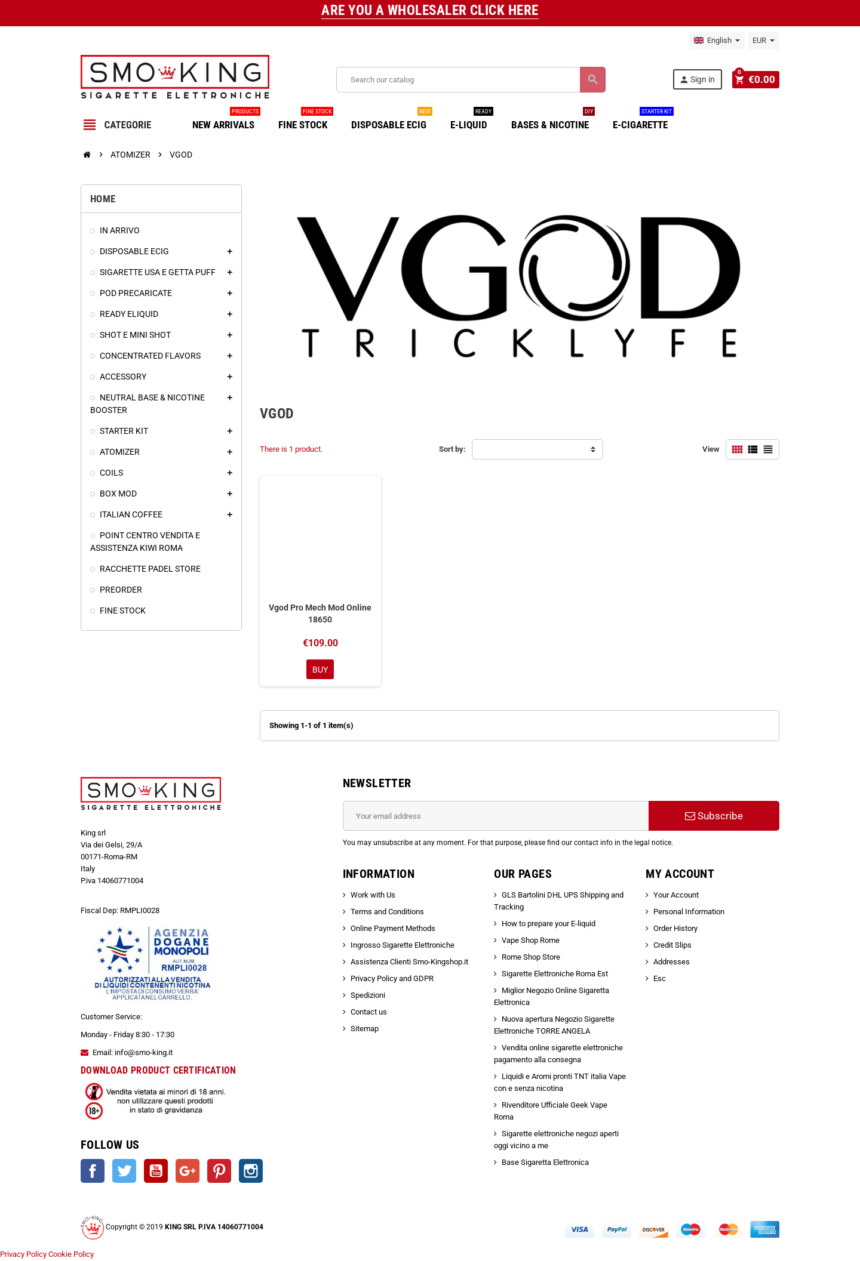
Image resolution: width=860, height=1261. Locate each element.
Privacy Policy (23, 1254)
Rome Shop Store (531, 957)
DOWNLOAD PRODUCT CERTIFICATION (158, 1071)
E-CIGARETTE (643, 120)
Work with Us (373, 895)
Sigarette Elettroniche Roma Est (555, 974)
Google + (187, 1172)
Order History (675, 928)
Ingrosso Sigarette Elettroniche (402, 945)
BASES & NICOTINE (553, 120)
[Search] (471, 80)
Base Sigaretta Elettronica (545, 1162)
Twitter (124, 1172)
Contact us (369, 1012)
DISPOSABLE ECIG (391, 120)
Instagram (251, 1172)
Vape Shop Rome (531, 940)
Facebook (93, 1172)
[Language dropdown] (717, 41)
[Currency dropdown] (763, 41)
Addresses (671, 962)
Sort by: (452, 449)
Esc (659, 979)
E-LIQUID (471, 120)
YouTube (156, 1172)
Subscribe (714, 816)
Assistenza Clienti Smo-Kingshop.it (409, 962)
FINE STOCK (305, 120)
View (711, 449)
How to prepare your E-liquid (548, 924)
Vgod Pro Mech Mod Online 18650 (320, 613)
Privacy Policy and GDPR (392, 979)
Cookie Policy (71, 1254)
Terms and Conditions (387, 912)
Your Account (676, 895)
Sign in (699, 80)
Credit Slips (672, 945)
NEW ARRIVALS (226, 120)
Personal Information (688, 912)
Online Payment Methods (393, 928)
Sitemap (365, 1029)
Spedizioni (368, 995)
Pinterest (219, 1172)
